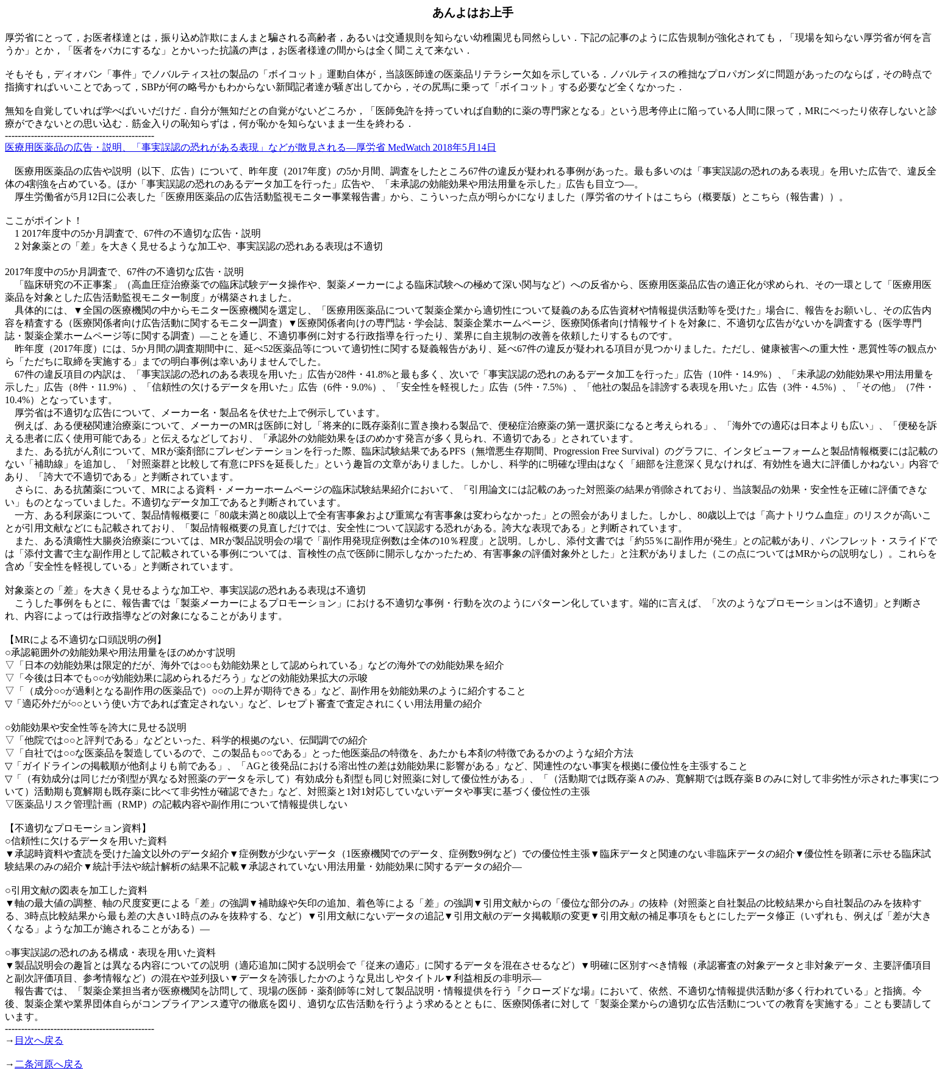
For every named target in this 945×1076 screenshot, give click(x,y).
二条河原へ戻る (49, 1064)
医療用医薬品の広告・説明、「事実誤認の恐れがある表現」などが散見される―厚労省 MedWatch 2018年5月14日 (250, 147)
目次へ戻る (39, 1040)
